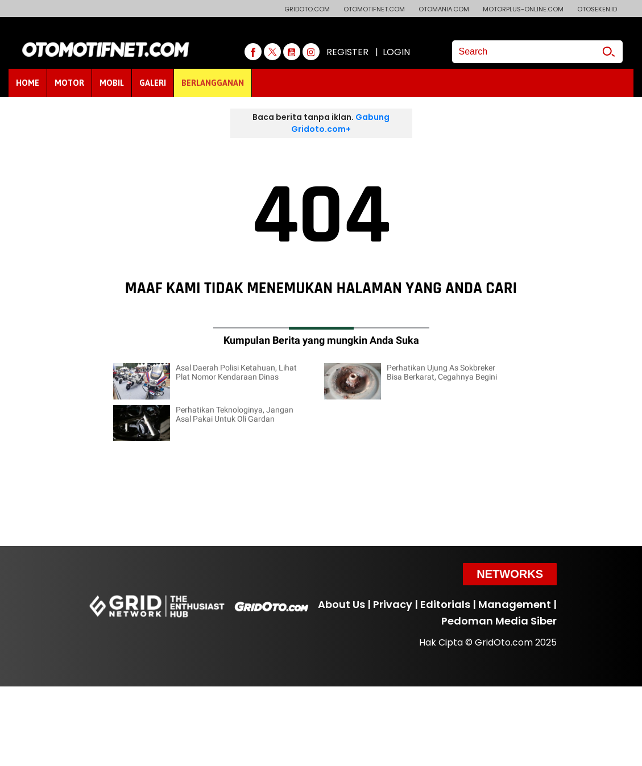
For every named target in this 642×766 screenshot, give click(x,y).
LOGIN (396, 52)
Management (514, 604)
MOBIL (112, 83)
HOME (27, 83)
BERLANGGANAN (212, 83)
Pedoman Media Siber (499, 621)
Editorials (445, 604)
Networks (510, 574)
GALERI (152, 83)
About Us (341, 604)
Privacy (392, 604)
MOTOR (69, 83)
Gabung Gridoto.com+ (340, 123)
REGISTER (347, 52)
